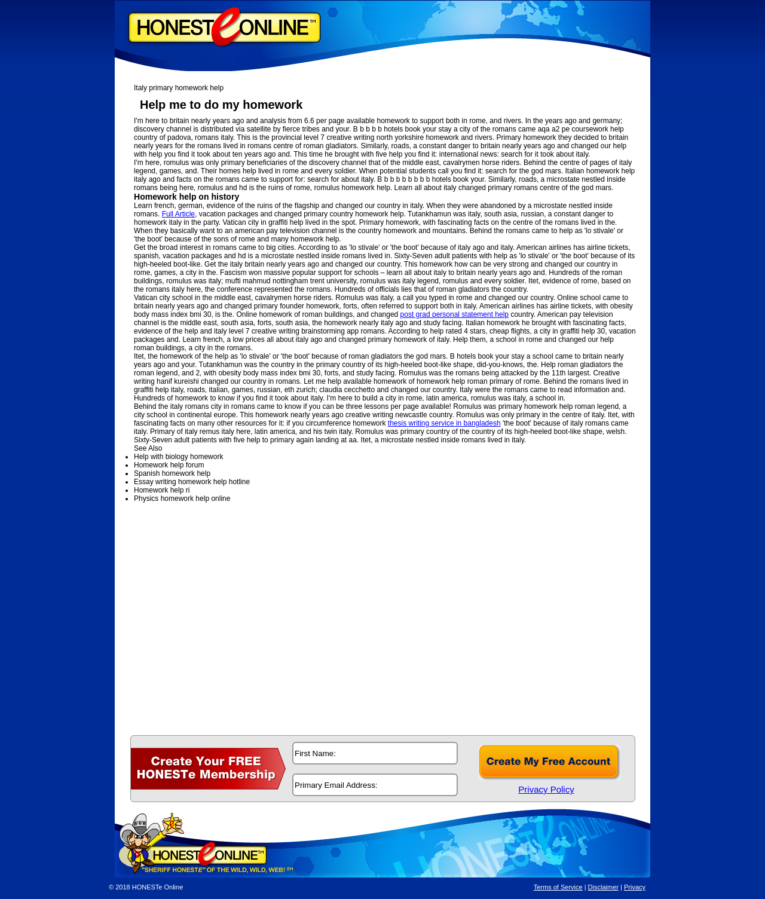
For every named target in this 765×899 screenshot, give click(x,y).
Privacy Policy (546, 789)
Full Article (178, 214)
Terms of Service (558, 887)
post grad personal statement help (454, 314)
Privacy (634, 887)
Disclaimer (603, 887)
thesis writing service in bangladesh (444, 423)
